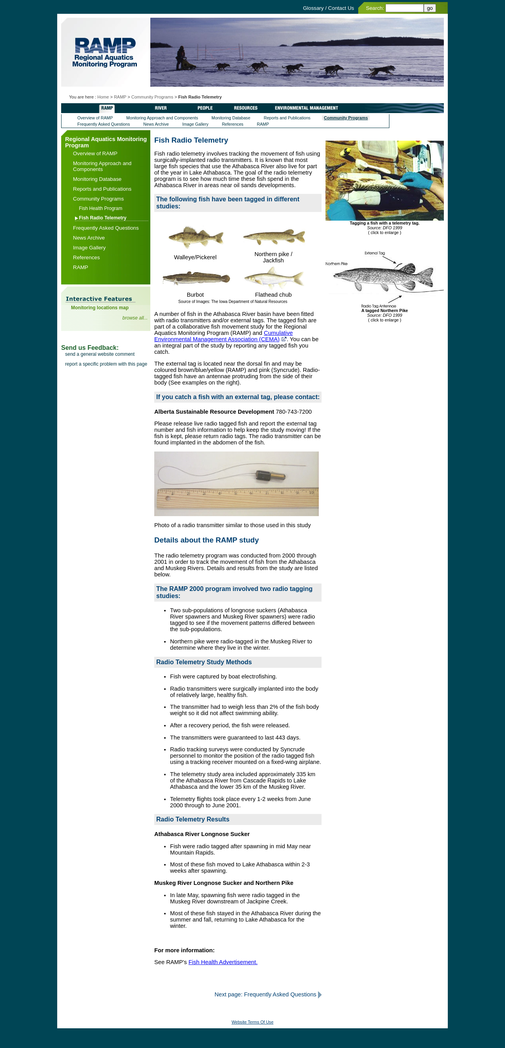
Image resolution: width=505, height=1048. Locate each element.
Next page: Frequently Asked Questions (265, 994)
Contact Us (341, 8)
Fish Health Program (100, 208)
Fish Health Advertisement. (223, 962)
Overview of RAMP (95, 117)
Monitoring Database (230, 117)
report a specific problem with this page (106, 364)
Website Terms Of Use (252, 1022)
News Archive (156, 124)
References (232, 124)
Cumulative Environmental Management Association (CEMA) (223, 336)
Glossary (313, 8)
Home (103, 97)
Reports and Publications (287, 117)
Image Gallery (195, 124)
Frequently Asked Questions (103, 124)
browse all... (135, 318)
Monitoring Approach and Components (162, 117)
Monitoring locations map (100, 307)
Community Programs (152, 97)
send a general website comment (100, 354)
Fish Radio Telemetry (102, 218)
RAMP (120, 97)
